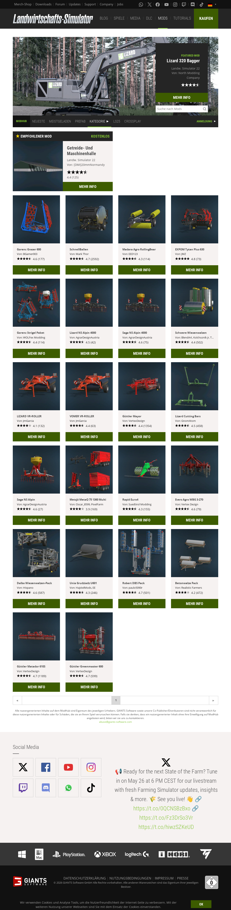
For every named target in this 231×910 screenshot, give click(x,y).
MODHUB (21, 121)
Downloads (43, 4)
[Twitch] (184, 4)
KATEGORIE (97, 121)
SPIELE (119, 18)
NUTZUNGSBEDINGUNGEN (130, 878)
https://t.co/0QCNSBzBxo (161, 808)
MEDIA (135, 18)
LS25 (116, 121)
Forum (60, 4)
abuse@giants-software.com (115, 722)
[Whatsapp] (141, 4)
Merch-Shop (23, 4)
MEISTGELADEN (60, 121)
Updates (75, 4)
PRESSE (183, 878)
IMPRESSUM (164, 878)
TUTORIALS (182, 18)
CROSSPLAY (132, 121)
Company (106, 4)
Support (90, 4)
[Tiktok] (201, 4)
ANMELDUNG (204, 121)
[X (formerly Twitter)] (150, 4)
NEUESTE (38, 121)
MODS (163, 18)
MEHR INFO (181, 97)
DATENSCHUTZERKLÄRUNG (84, 878)
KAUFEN (206, 18)
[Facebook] (158, 4)
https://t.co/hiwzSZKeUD (166, 827)
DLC (149, 18)
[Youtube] (166, 4)
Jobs (120, 4)
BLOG (104, 18)
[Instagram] (175, 4)
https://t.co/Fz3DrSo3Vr (166, 817)
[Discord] (193, 4)
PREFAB (80, 121)
